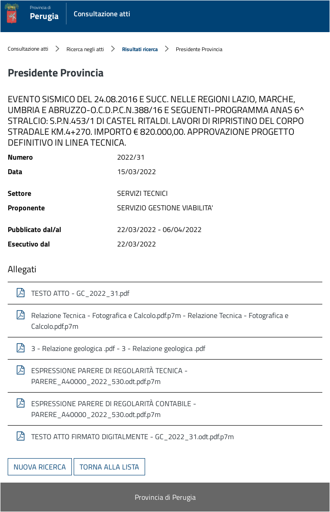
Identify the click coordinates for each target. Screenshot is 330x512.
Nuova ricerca (40, 466)
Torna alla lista (109, 466)
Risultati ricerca (140, 49)
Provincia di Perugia (165, 497)
